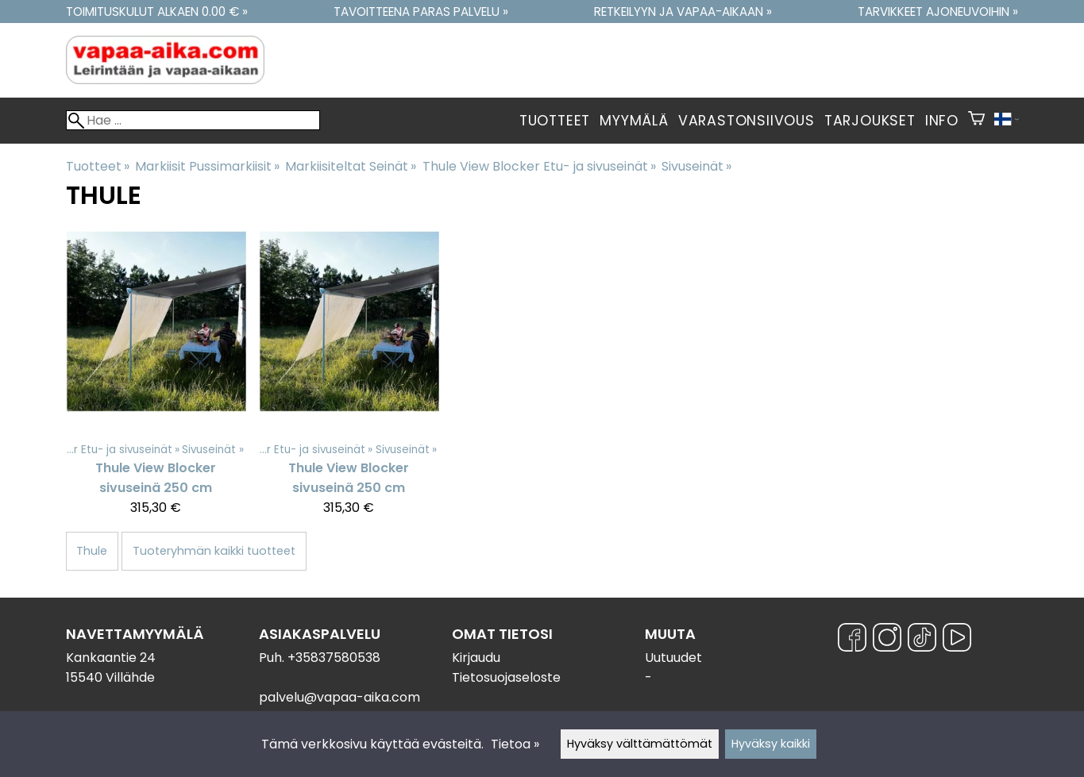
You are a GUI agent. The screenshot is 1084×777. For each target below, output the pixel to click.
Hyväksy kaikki (770, 744)
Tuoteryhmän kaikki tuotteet (214, 551)
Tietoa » (515, 744)
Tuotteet (554, 120)
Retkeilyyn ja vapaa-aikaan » (683, 11)
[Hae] (193, 120)
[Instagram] (887, 640)
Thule (91, 551)
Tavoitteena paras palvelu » (421, 11)
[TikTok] (922, 640)
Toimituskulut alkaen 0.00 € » (157, 11)
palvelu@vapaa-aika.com (339, 697)
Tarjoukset (870, 120)
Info (942, 120)
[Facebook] (852, 640)
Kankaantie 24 (111, 657)
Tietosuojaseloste (506, 677)
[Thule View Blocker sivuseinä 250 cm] (156, 380)
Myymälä (634, 120)
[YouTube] (957, 640)
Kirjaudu (476, 657)
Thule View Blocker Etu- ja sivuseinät (539, 166)
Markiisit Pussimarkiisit (207, 166)
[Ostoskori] (976, 120)
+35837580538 (333, 657)
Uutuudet (673, 657)
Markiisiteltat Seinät (350, 166)
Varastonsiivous (746, 120)
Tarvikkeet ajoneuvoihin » (938, 11)
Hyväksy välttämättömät (639, 744)
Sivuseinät (696, 166)
